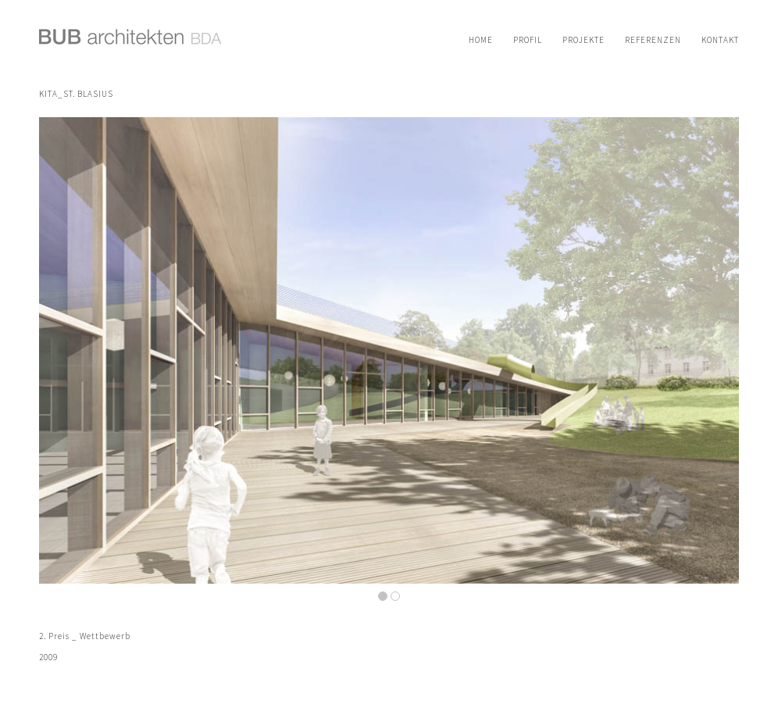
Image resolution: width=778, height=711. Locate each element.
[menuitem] (481, 40)
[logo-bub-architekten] (130, 45)
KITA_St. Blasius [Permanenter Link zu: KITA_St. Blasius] (76, 93)
